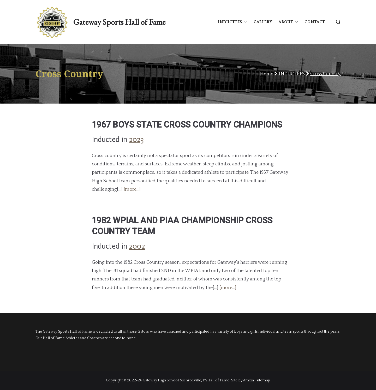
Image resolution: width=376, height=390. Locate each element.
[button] (244, 22)
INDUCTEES (232, 22)
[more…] (132, 189)
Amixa (248, 380)
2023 (136, 139)
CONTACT (315, 22)
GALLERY (263, 22)
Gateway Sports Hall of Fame (119, 22)
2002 (137, 246)
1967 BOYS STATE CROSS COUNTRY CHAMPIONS (187, 125)
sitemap (263, 380)
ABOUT (288, 22)
